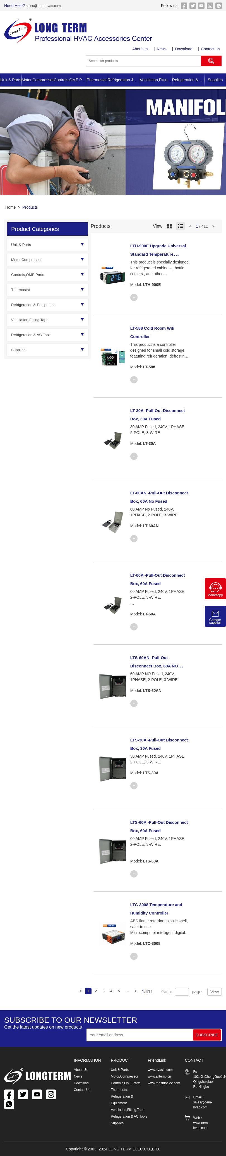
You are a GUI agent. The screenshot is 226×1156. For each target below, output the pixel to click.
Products (30, 207)
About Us (141, 49)
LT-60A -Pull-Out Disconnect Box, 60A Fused (158, 583)
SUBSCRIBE (207, 1035)
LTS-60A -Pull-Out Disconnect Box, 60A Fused (158, 830)
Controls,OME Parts (70, 80)
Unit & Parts (10, 80)
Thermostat (97, 80)
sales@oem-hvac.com (45, 5)
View (214, 992)
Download (185, 49)
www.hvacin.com (160, 1070)
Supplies (215, 80)
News (163, 49)
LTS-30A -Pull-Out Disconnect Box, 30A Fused (158, 747)
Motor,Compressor (37, 80)
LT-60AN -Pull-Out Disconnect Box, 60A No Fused (158, 500)
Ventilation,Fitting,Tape (156, 80)
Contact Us (212, 49)
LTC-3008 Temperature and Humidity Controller (156, 912)
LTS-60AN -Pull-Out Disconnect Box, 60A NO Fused (158, 665)
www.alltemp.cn (159, 1076)
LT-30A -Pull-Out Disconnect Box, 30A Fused (158, 418)
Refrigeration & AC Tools (188, 80)
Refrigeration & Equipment (124, 80)
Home (10, 207)
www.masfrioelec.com (164, 1083)
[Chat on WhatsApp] (215, 598)
